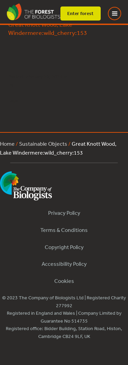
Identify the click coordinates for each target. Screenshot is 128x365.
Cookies (64, 280)
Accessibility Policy (64, 263)
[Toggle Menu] (119, 13)
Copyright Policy (64, 247)
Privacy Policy (64, 212)
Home (7, 143)
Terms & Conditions (64, 229)
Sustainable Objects (43, 143)
